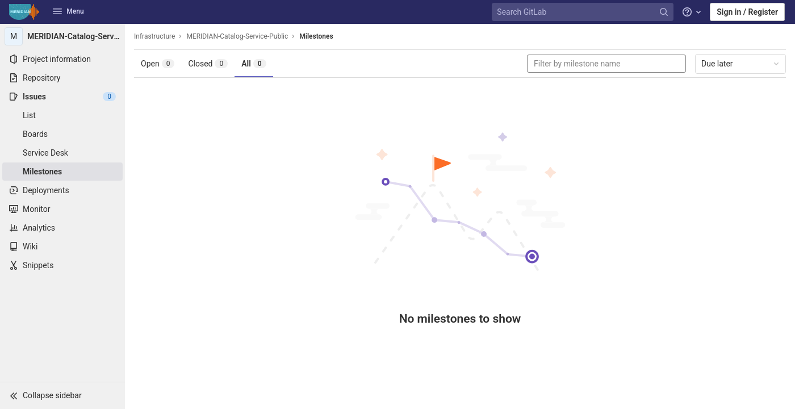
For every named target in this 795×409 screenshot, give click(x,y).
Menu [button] (68, 11)
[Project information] (62, 59)
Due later (741, 63)
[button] (62, 395)
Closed (208, 63)
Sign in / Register (747, 11)
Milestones (316, 36)
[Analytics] (62, 228)
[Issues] (62, 96)
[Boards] (62, 134)
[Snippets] (62, 265)
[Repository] (62, 78)
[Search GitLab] (584, 12)
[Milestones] (62, 171)
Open (157, 63)
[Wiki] (62, 246)
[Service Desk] (62, 153)
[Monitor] (62, 209)
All (253, 63)
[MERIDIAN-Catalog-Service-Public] (62, 36)
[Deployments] (62, 190)
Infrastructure (154, 36)
